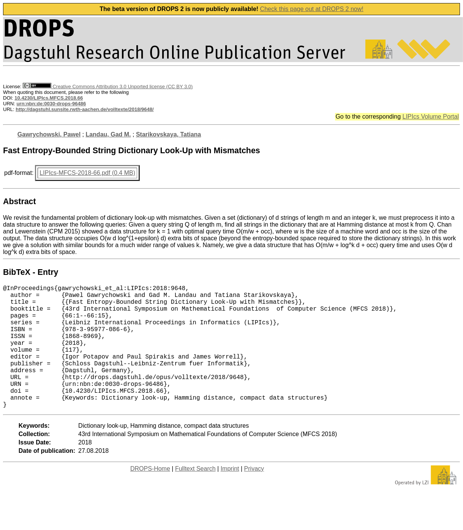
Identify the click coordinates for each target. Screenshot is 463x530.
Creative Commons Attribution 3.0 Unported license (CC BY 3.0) (108, 86)
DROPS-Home (150, 496)
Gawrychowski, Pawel (49, 134)
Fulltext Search (195, 496)
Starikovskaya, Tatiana (168, 134)
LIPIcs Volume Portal (430, 116)
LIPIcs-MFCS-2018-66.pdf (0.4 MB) (87, 173)
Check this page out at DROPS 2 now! (311, 9)
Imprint (230, 496)
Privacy (254, 496)
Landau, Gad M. (108, 134)
